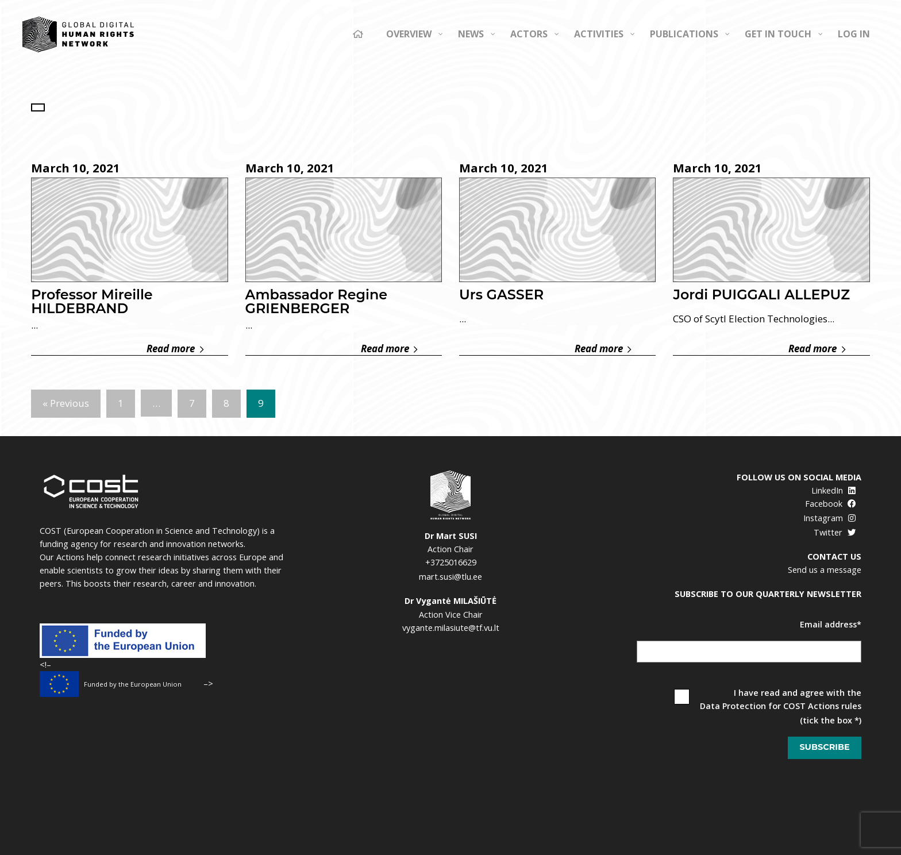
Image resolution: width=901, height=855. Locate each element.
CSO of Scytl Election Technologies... (753, 319)
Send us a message (824, 569)
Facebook (830, 503)
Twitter (835, 532)
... (34, 325)
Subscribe (824, 747)
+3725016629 (450, 562)
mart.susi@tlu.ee (450, 576)
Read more (175, 348)
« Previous (66, 403)
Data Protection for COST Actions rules (780, 705)
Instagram (829, 518)
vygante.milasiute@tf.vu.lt (450, 627)
